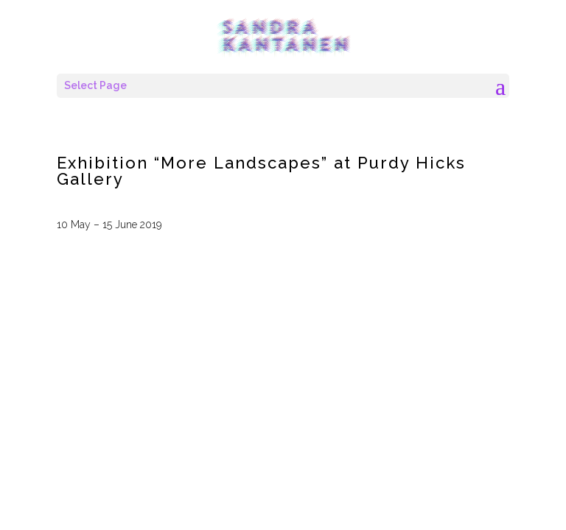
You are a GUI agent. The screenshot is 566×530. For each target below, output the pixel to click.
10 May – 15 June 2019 (109, 224)
